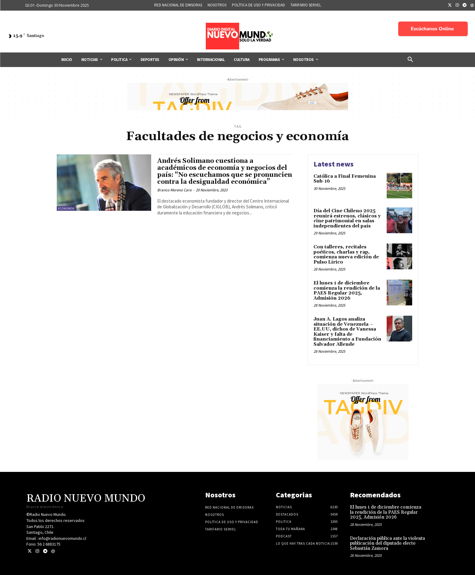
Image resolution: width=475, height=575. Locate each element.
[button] (410, 59)
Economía (66, 208)
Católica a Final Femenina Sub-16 (345, 178)
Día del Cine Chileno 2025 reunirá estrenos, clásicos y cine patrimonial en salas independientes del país (347, 218)
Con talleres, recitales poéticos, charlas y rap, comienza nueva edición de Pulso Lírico (346, 254)
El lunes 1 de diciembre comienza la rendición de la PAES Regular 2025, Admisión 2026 (347, 290)
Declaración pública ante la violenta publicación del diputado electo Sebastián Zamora (387, 543)
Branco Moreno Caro (174, 190)
